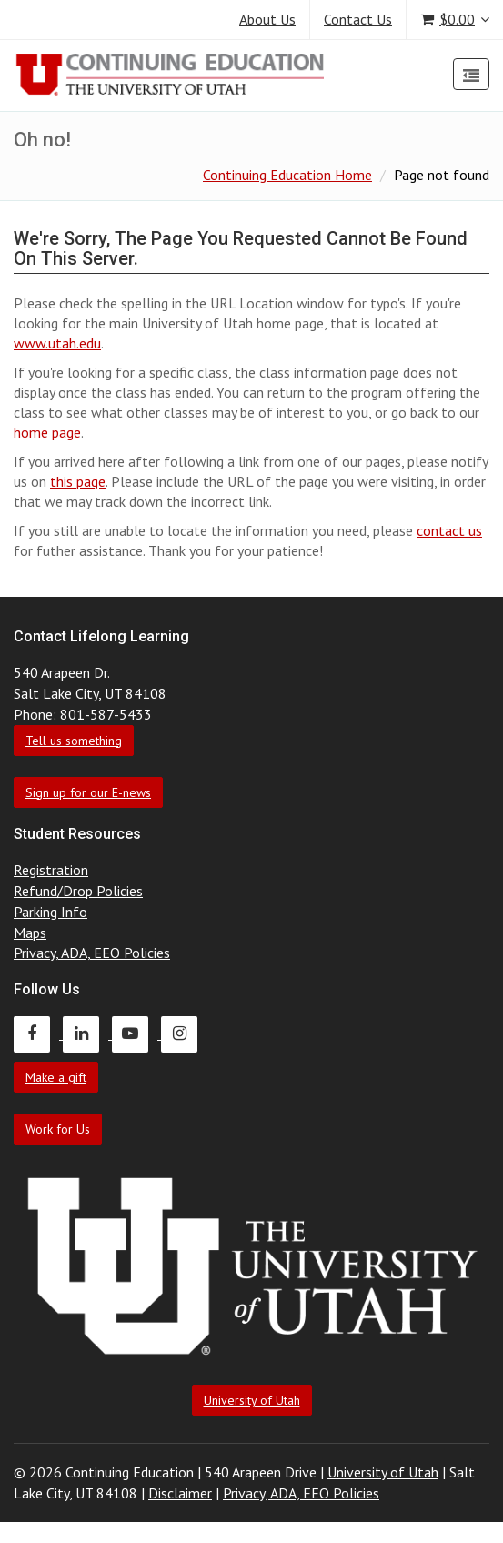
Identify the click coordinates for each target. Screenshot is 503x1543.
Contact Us (358, 19)
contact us (449, 530)
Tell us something (73, 740)
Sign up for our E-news (88, 792)
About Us (267, 19)
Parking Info (50, 912)
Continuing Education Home (287, 175)
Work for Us (57, 1129)
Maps (30, 932)
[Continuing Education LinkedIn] (87, 1033)
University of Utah (252, 1400)
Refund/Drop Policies (78, 891)
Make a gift (55, 1077)
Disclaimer (180, 1493)
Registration (51, 870)
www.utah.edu (57, 343)
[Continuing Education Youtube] (136, 1033)
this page (78, 481)
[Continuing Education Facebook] (38, 1033)
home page (47, 432)
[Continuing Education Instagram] (183, 1033)
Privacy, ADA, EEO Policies (92, 952)
